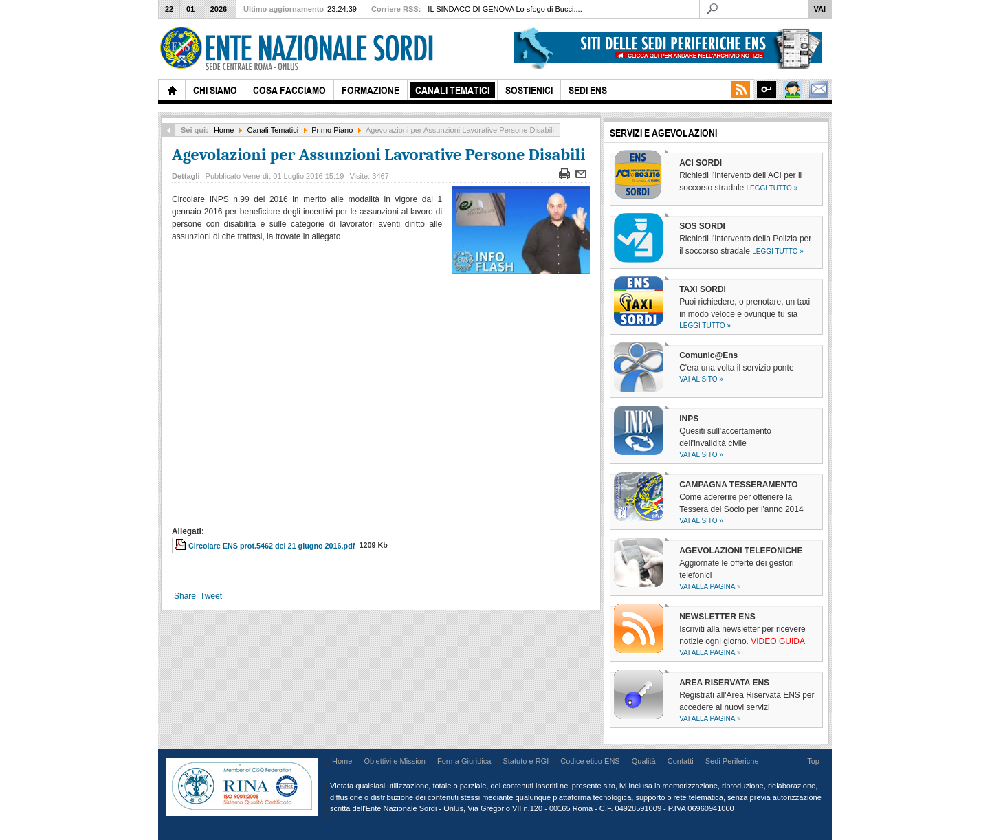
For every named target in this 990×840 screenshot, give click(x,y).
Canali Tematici (273, 130)
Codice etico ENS (589, 761)
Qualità (644, 761)
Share (185, 596)
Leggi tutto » (772, 188)
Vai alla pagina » (709, 586)
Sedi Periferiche (732, 761)
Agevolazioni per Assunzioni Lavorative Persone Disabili (378, 154)
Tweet (211, 596)
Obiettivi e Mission (395, 761)
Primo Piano (332, 130)
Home (224, 130)
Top (813, 761)
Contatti (681, 761)
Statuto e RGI (526, 761)
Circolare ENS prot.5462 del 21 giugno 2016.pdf (271, 546)
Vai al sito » (701, 379)
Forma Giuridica (464, 761)
